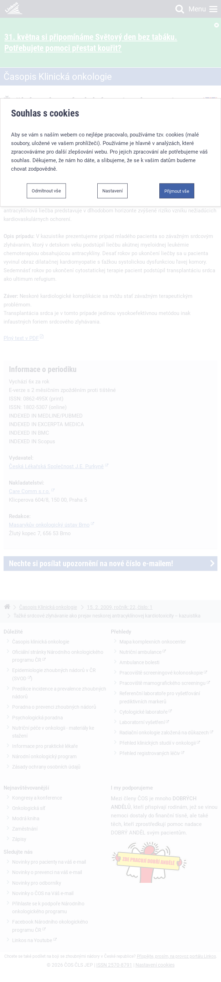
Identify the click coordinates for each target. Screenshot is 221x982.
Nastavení (112, 190)
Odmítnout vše (46, 190)
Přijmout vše (176, 190)
